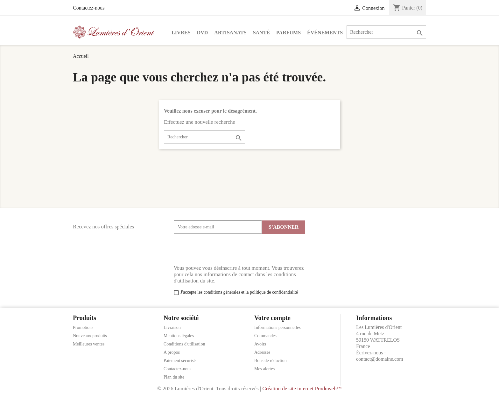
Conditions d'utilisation (184, 344)
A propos (172, 352)
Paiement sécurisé (180, 360)
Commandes (265, 335)
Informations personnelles (277, 327)
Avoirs (260, 344)
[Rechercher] (386, 32)
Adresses (262, 352)
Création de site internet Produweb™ (301, 389)
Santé (261, 32)
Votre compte (272, 317)
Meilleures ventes (88, 344)
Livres (181, 32)
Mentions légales (179, 335)
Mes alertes (264, 368)
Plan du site (174, 377)
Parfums (288, 32)
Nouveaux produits (90, 335)
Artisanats (230, 32)
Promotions (83, 327)
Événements (325, 32)
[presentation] (222, 249)
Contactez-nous (89, 7)
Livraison (172, 327)
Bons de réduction (270, 360)
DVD (202, 32)
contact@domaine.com (379, 359)
